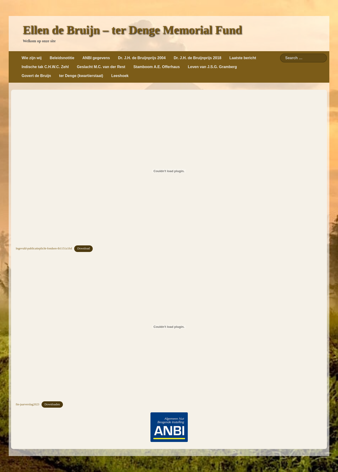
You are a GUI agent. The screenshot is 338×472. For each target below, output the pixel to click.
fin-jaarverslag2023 (27, 404)
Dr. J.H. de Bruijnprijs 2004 (142, 58)
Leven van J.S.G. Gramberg (212, 67)
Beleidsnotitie (62, 58)
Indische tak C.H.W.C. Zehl (45, 67)
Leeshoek (120, 76)
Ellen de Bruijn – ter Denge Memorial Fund (132, 29)
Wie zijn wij (32, 58)
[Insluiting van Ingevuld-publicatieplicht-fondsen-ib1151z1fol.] (169, 171)
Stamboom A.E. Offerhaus (156, 67)
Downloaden (52, 404)
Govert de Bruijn (36, 76)
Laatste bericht (242, 58)
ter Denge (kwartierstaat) (81, 76)
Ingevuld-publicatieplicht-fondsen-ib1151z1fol (44, 248)
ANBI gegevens (96, 58)
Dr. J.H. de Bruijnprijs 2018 (197, 58)
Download (83, 248)
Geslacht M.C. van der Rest (101, 67)
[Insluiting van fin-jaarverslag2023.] (169, 326)
